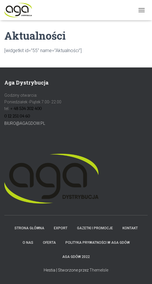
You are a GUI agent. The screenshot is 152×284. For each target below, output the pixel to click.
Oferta (49, 243)
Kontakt (130, 228)
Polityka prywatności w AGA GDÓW (97, 243)
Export (60, 228)
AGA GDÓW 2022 (76, 257)
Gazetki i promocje (95, 228)
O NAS (28, 243)
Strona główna (29, 228)
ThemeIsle (98, 270)
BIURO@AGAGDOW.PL (24, 123)
